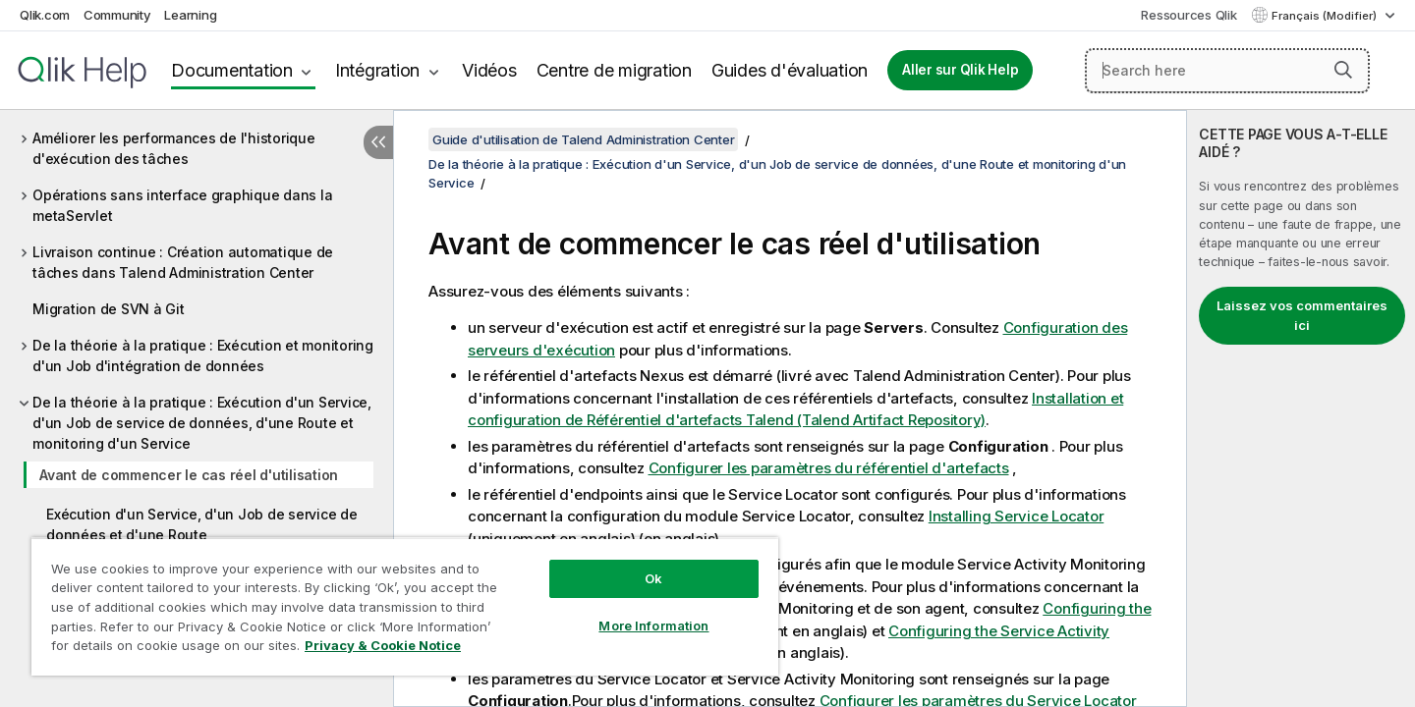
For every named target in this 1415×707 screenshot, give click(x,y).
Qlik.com (45, 15)
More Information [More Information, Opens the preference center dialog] (653, 625)
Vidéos (489, 70)
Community (117, 15)
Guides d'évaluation (789, 70)
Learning (190, 15)
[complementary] (1301, 408)
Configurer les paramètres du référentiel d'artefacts (829, 468)
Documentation (232, 70)
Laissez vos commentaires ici (1302, 315)
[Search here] (1227, 70)
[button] (1343, 70)
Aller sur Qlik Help (960, 70)
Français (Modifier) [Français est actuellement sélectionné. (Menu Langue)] (1326, 16)
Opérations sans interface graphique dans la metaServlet (182, 205)
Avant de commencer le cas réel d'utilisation (188, 474)
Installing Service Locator (1016, 516)
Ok (653, 578)
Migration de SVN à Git (108, 308)
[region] (404, 606)
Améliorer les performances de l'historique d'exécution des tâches (173, 148)
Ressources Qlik (1188, 15)
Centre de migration (614, 70)
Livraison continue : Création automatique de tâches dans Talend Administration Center (182, 262)
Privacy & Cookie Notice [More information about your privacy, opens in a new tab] (383, 645)
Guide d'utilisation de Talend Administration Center (583, 139)
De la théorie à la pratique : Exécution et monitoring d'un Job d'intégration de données (202, 355)
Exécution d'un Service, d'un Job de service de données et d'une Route (202, 524)
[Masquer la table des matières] (378, 142)
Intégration (377, 70)
